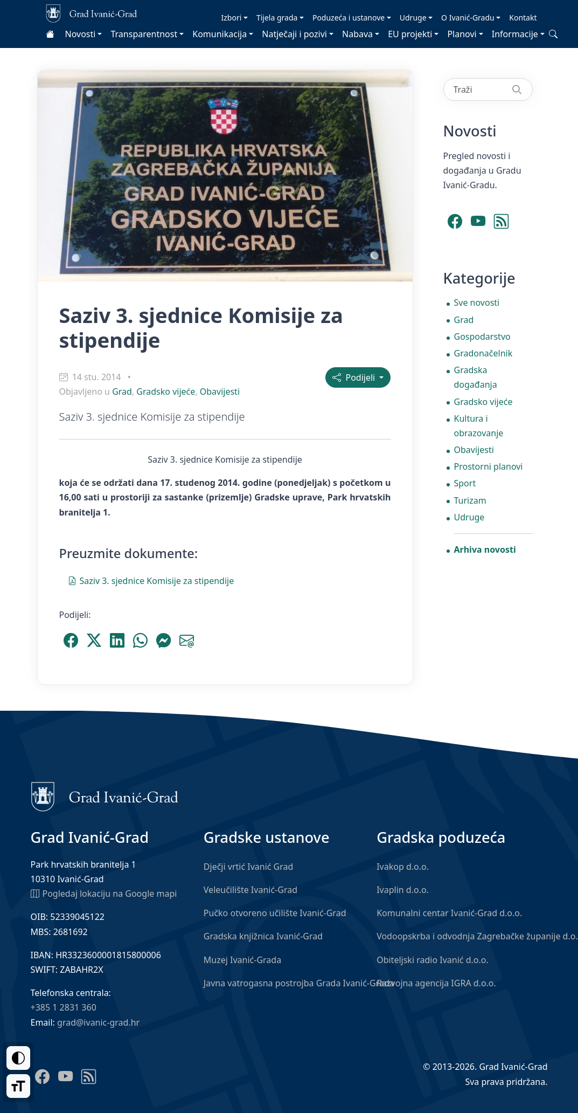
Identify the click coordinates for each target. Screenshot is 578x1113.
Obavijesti (220, 391)
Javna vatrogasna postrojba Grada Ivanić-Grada (299, 983)
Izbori (231, 17)
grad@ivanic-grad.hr (98, 1022)
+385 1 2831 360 (63, 1007)
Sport (465, 483)
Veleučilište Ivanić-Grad (250, 890)
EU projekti (410, 34)
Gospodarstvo (482, 336)
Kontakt (523, 17)
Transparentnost (143, 34)
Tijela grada (276, 17)
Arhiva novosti (485, 549)
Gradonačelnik (483, 353)
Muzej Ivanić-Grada (242, 960)
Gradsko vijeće (165, 391)
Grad (122, 391)
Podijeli (354, 377)
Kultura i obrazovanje (479, 426)
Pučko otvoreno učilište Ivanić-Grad (275, 913)
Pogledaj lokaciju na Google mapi (104, 893)
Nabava (357, 34)
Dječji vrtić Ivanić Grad (249, 866)
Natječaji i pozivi (294, 34)
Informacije (515, 34)
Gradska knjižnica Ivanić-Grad (263, 936)
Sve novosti (477, 302)
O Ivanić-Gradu (468, 17)
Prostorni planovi (488, 466)
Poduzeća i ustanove (348, 17)
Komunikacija (219, 34)
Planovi (461, 34)
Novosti (80, 34)
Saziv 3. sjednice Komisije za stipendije (151, 580)
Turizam (470, 500)
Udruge (413, 17)
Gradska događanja (475, 377)
